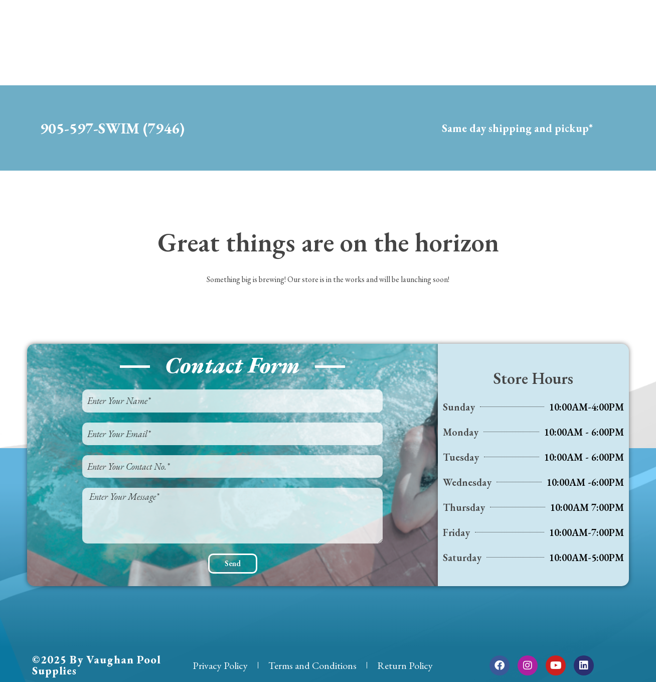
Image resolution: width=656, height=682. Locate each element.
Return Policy (405, 665)
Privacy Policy (220, 665)
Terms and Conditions (312, 665)
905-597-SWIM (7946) (112, 128)
